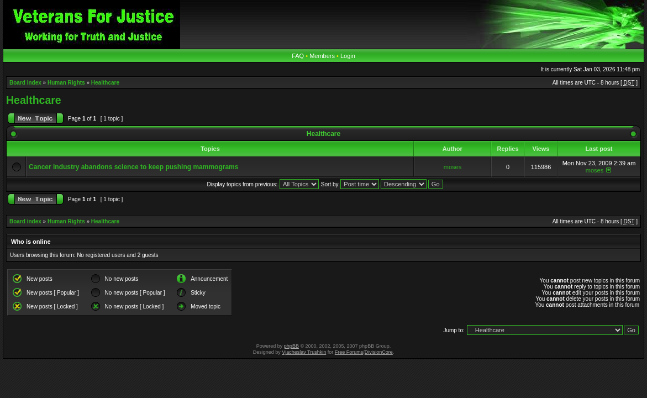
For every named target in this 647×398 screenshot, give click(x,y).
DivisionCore (379, 352)
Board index (25, 83)
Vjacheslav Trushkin (304, 352)
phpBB (291, 346)
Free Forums (349, 352)
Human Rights (66, 83)
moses (452, 167)
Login (347, 56)
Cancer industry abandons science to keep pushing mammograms (133, 167)
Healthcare (105, 83)
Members (322, 56)
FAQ (298, 56)
